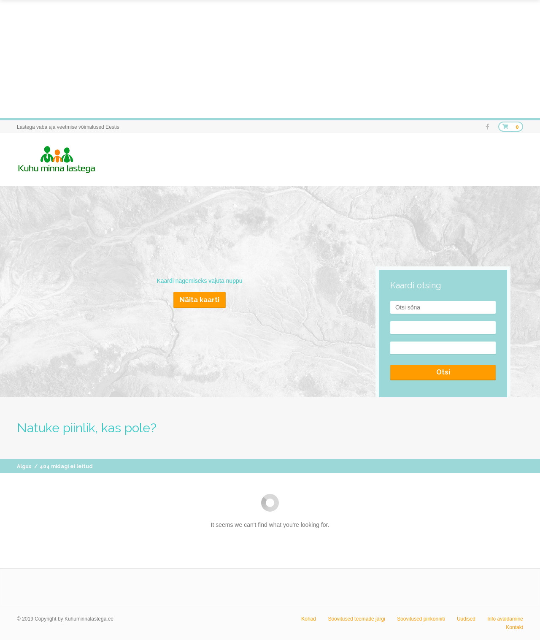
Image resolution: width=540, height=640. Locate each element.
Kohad (308, 619)
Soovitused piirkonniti (421, 619)
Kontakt (514, 627)
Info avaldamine (505, 619)
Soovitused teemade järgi (356, 619)
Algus (24, 466)
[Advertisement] (253, 59)
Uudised (466, 619)
